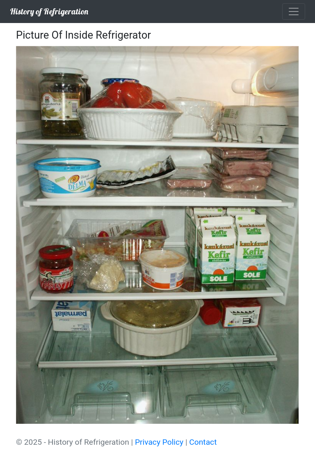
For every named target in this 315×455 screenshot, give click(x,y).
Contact (203, 442)
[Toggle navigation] (293, 11)
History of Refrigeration (49, 11)
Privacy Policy (159, 442)
